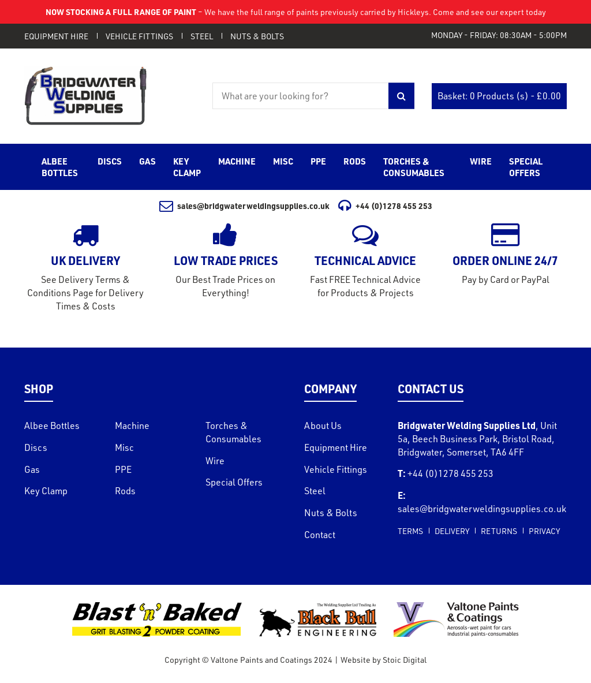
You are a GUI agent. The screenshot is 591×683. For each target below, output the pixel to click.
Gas (32, 469)
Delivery (452, 531)
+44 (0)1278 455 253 (385, 205)
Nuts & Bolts (257, 36)
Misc (124, 447)
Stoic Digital (405, 660)
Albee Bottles (52, 425)
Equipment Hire (56, 36)
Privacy (544, 531)
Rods (125, 491)
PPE (123, 469)
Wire (215, 460)
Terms (410, 531)
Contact (319, 534)
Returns (499, 531)
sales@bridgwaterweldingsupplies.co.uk (244, 205)
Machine (132, 425)
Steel (201, 36)
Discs (35, 447)
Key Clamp (46, 491)
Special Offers (234, 482)
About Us (323, 425)
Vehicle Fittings (139, 36)
